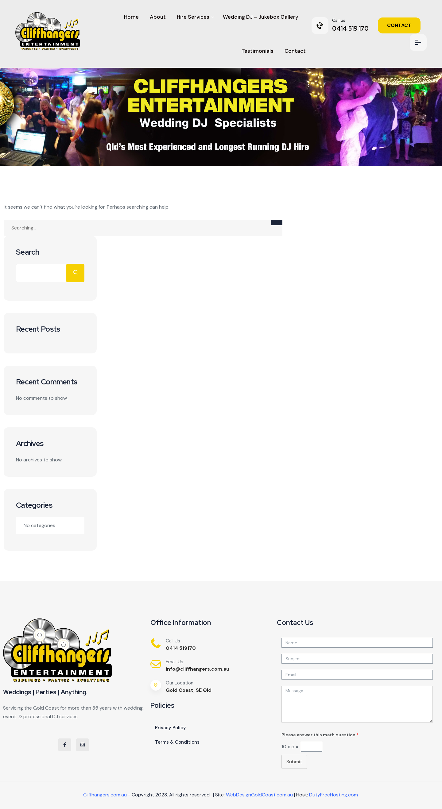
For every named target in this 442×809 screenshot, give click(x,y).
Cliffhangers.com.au (105, 795)
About (158, 16)
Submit (294, 761)
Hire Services (193, 16)
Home (131, 16)
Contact (295, 51)
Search (27, 252)
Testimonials (257, 51)
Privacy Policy (170, 728)
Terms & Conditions (177, 742)
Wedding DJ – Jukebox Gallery (260, 16)
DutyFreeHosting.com (333, 795)
